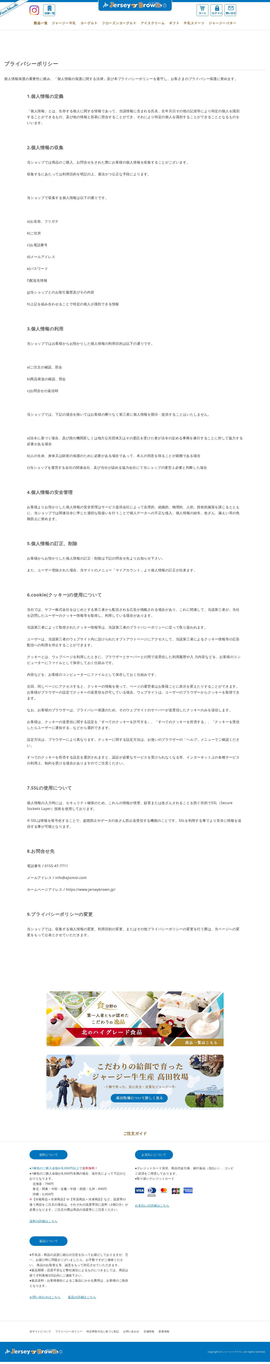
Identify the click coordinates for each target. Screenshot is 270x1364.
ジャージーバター (222, 23)
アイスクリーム (153, 23)
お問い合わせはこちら (45, 1297)
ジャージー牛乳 (64, 23)
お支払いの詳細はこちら (152, 1205)
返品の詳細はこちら (82, 1297)
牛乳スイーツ (194, 23)
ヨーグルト (89, 23)
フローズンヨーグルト (119, 23)
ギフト (174, 23)
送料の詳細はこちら (44, 1221)
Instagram (236, 1331)
